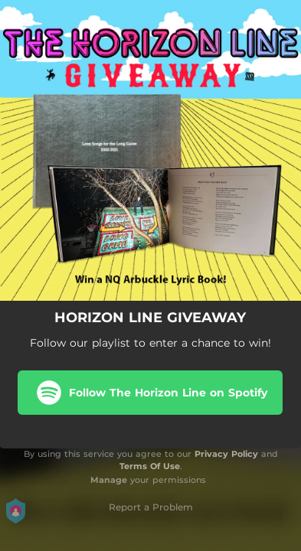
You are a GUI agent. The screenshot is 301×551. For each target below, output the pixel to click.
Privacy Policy (226, 453)
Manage (108, 479)
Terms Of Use (149, 466)
